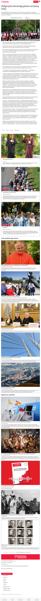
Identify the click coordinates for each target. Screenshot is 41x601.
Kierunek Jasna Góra (7, 159)
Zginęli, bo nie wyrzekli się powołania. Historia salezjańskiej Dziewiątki (16, 545)
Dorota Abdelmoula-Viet (6, 455)
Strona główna (5, 552)
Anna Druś (4, 161)
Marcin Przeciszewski (5, 297)
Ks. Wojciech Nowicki (5, 487)
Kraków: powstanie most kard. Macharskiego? (11, 357)
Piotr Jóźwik (11, 487)
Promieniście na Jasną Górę (9, 192)
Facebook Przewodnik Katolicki (6, 568)
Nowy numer (5, 575)
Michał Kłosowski (5, 423)
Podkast (4, 580)
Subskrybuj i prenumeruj (6, 573)
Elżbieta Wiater (4, 546)
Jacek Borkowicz (4, 516)
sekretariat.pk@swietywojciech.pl (22, 565)
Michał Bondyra (8, 229)
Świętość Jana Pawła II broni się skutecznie (11, 296)
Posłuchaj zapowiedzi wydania (7, 488)
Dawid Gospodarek (12, 297)
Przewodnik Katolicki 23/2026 (8, 485)
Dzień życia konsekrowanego (8, 328)
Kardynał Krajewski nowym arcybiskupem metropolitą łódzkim (15, 265)
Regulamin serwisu (6, 586)
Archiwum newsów (12, 552)
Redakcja (4, 229)
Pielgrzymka (17, 130)
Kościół (12, 130)
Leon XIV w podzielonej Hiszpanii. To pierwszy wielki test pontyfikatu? (16, 421)
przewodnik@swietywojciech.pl (9, 565)
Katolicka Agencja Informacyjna (16, 17)
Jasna (8, 130)
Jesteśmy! (5, 227)
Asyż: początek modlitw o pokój (8, 387)
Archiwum (5, 577)
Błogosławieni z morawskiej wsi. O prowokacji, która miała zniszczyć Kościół (17, 514)
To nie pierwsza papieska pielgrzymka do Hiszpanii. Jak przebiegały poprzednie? (18, 453)
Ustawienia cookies (6, 588)
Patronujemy (5, 582)
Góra (4, 130)
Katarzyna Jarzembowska (7, 194)
